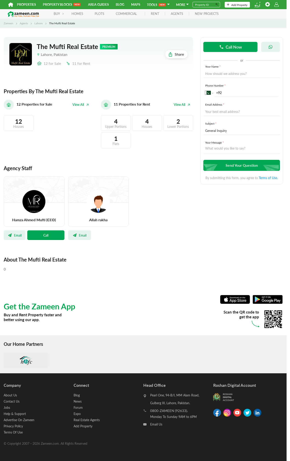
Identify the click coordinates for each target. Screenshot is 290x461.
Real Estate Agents (87, 420)
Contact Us (11, 401)
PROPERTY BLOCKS (62, 4)
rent (155, 14)
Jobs (7, 407)
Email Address (215, 104)
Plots (99, 13)
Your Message (215, 142)
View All (80, 104)
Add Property (237, 5)
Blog (120, 4)
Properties (26, 4)
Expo (77, 414)
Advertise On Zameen (19, 420)
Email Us (156, 424)
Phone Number (215, 85)
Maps (135, 4)
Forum (78, 407)
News (78, 401)
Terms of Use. (268, 178)
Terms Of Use (13, 432)
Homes (77, 13)
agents (177, 14)
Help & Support (15, 414)
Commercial (126, 13)
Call (45, 235)
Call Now (230, 47)
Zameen (8, 23)
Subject (211, 123)
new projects (207, 14)
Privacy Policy (13, 426)
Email (15, 235)
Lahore (38, 23)
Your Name (213, 66)
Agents (24, 23)
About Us (10, 395)
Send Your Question (241, 165)
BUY (59, 13)
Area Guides (98, 4)
